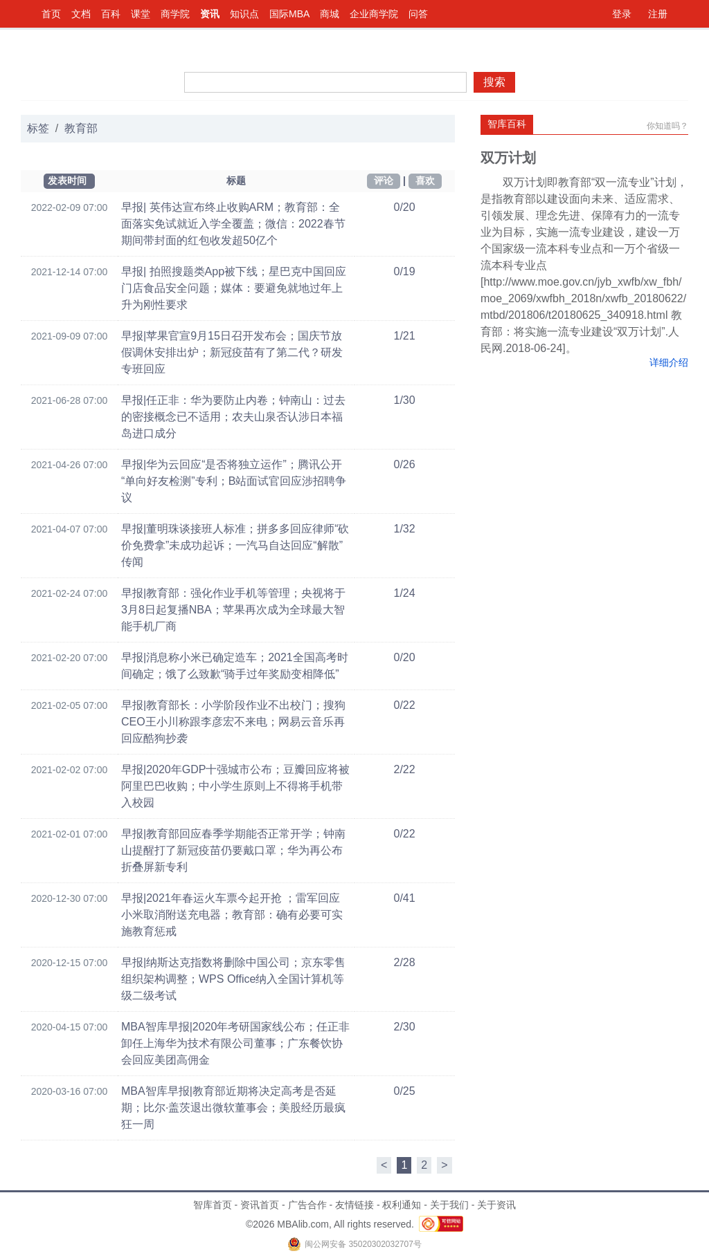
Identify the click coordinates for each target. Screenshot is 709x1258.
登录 (621, 13)
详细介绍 (668, 362)
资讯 (209, 13)
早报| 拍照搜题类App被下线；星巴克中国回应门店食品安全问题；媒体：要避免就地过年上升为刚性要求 (233, 288)
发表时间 (67, 180)
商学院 (175, 13)
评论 (383, 180)
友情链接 (354, 1204)
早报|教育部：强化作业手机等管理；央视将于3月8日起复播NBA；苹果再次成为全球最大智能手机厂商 (233, 609)
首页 (51, 13)
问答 (418, 13)
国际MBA (289, 13)
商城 (329, 13)
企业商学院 (374, 13)
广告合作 (307, 1204)
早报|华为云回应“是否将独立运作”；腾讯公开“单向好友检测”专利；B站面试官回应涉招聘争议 (233, 481)
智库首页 (212, 1204)
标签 (38, 128)
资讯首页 (259, 1204)
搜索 (494, 82)
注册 (657, 13)
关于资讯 (496, 1204)
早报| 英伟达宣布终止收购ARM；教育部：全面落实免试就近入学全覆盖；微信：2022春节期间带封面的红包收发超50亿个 (233, 223)
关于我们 (449, 1204)
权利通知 (401, 1204)
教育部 (81, 128)
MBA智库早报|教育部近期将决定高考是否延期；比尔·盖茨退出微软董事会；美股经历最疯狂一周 (233, 1107)
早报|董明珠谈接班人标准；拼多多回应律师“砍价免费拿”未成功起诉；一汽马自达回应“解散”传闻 (235, 545)
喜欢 (425, 180)
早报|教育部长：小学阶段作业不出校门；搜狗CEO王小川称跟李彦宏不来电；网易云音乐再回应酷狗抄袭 (233, 721)
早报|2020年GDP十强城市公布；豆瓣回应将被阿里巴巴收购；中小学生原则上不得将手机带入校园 (235, 786)
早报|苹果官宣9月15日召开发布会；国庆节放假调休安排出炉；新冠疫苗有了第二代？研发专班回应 (232, 352)
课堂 (140, 13)
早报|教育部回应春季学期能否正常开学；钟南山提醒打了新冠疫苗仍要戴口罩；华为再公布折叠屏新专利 (233, 850)
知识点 (244, 13)
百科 (110, 13)
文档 (81, 13)
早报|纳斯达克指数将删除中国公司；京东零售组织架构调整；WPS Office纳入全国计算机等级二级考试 (233, 978)
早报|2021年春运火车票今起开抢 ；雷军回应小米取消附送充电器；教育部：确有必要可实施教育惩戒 (232, 914)
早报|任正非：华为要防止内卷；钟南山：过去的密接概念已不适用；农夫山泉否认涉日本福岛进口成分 (233, 416)
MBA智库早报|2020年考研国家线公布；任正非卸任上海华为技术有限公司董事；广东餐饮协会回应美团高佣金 (235, 1043)
